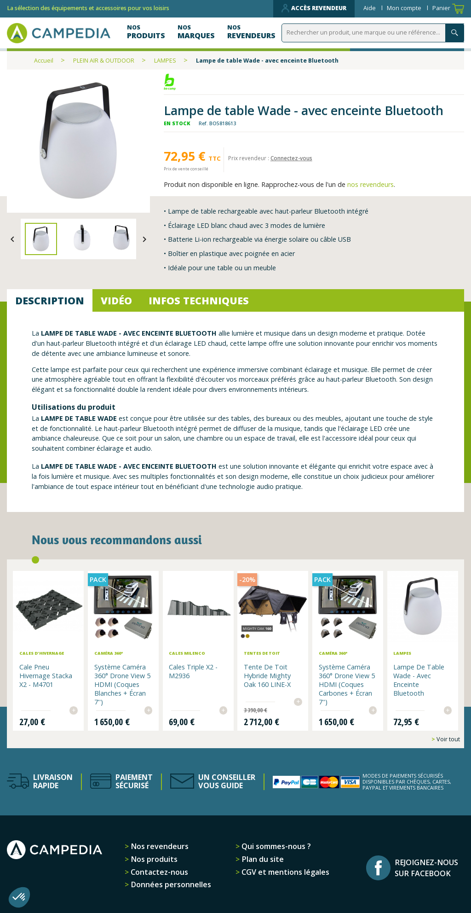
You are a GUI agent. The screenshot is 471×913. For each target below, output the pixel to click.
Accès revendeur (313, 8)
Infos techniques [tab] (199, 300)
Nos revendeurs (159, 845)
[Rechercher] (374, 32)
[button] (19, 897)
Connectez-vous (291, 158)
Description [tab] (49, 300)
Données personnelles (170, 883)
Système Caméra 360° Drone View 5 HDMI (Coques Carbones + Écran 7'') (346, 684)
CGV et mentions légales (284, 871)
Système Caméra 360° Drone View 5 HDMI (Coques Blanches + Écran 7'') (123, 684)
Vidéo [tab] (116, 300)
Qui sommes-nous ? (275, 845)
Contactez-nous (158, 871)
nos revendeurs (370, 184)
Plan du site (262, 858)
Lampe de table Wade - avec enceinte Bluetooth (418, 679)
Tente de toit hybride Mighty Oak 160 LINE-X (267, 675)
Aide (370, 8)
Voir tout (447, 738)
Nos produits (153, 858)
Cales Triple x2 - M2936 (193, 671)
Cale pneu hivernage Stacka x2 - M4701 (46, 675)
